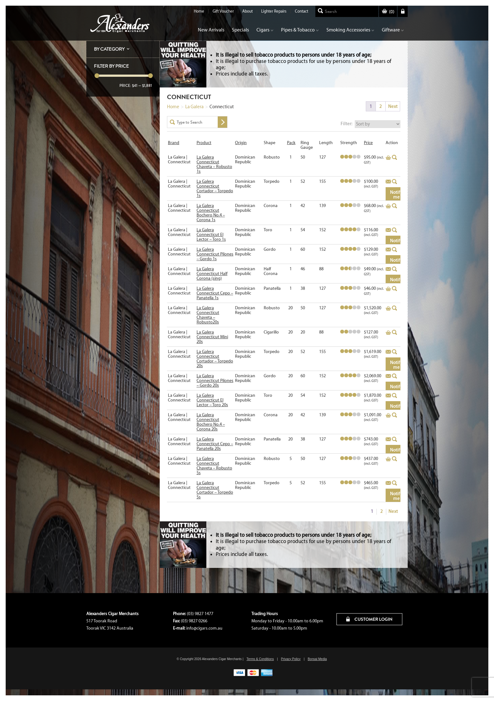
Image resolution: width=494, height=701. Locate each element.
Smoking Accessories (350, 30)
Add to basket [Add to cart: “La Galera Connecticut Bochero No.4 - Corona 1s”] (388, 206)
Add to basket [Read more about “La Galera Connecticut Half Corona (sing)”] (388, 269)
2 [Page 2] (380, 106)
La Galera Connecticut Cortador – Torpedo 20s (215, 358)
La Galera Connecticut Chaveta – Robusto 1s (214, 164)
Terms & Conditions (260, 659)
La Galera (194, 106)
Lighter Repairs (273, 11)
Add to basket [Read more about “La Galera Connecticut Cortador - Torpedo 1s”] (388, 182)
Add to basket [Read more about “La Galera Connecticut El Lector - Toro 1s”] (388, 230)
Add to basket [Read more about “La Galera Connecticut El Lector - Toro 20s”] (388, 396)
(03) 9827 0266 (194, 621)
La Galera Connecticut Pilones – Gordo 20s (215, 380)
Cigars (264, 30)
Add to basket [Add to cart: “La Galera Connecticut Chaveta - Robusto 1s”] (388, 157)
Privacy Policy (291, 659)
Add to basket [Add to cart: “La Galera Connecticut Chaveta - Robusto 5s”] (388, 459)
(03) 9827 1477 (200, 613)
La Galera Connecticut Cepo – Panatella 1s (215, 293)
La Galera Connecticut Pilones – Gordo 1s (215, 254)
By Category (109, 49)
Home (199, 11)
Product (204, 142)
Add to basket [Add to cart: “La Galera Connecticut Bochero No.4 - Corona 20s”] (388, 415)
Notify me (396, 194)
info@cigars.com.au (204, 628)
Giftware (393, 30)
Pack (291, 142)
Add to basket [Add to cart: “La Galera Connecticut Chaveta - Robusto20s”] (388, 308)
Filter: (347, 123)
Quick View (394, 157)
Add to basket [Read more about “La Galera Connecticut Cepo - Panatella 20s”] (388, 439)
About (247, 11)
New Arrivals (211, 30)
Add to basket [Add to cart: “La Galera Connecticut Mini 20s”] (388, 332)
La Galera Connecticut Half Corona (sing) (212, 273)
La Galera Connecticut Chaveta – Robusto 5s (214, 465)
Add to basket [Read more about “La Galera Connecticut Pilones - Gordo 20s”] (388, 376)
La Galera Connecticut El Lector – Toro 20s (212, 400)
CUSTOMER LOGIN (369, 619)
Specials (240, 30)
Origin (241, 142)
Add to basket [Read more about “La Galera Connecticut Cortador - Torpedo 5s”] (388, 483)
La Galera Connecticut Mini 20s (212, 336)
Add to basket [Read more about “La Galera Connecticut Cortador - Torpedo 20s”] (388, 352)
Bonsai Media (317, 659)
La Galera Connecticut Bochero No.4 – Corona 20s (211, 422)
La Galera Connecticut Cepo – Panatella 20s (215, 443)
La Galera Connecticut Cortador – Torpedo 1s (215, 188)
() (388, 12)
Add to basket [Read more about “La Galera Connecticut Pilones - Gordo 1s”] (388, 250)
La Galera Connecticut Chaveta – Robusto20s (208, 315)
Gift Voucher (223, 11)
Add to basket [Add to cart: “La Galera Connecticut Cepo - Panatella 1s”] (388, 289)
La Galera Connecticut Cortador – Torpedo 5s (215, 490)
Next (393, 106)
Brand (173, 142)
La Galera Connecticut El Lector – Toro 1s (211, 234)
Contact (301, 11)
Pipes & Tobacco (300, 30)
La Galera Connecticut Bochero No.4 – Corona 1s (211, 212)
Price (368, 142)
